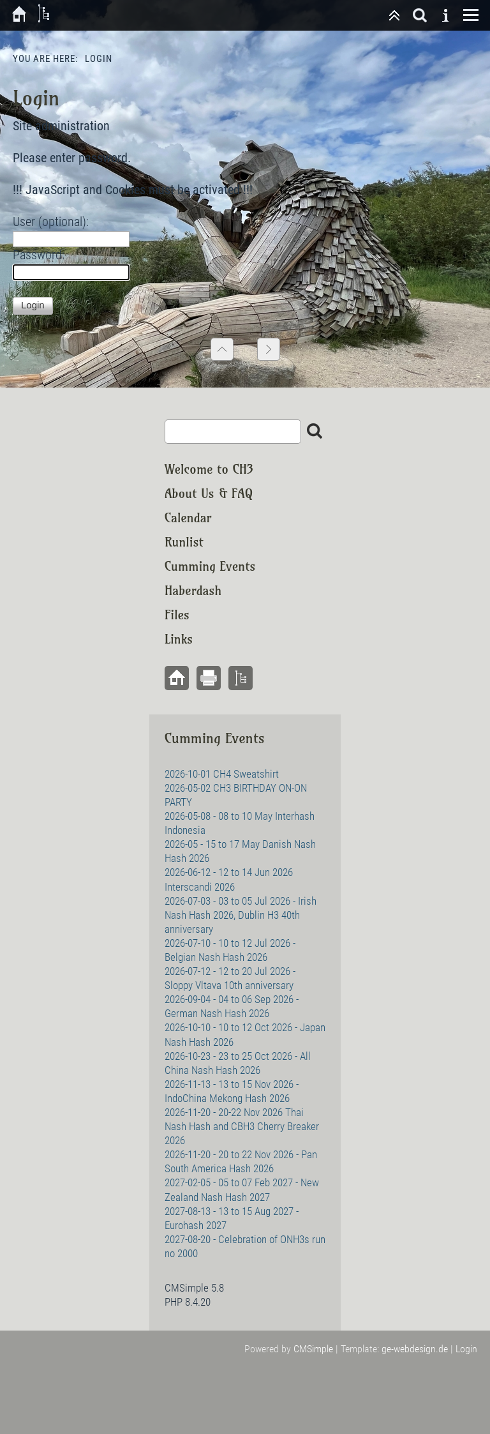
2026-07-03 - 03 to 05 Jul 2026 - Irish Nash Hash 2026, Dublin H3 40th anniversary (240, 914)
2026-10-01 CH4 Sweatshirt (222, 773)
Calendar (188, 517)
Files (177, 615)
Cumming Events (210, 566)
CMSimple (313, 1349)
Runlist (184, 542)
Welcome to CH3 (209, 469)
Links (179, 639)
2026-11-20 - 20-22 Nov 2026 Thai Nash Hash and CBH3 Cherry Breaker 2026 (242, 1126)
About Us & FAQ (209, 493)
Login (466, 1349)
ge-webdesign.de (415, 1349)
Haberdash (193, 590)
